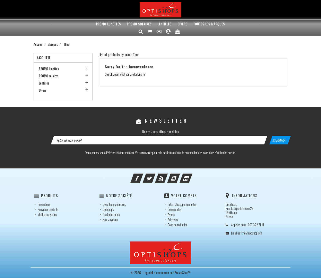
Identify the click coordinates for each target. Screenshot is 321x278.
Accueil (44, 57)
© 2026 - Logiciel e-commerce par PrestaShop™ (161, 272)
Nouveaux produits (48, 209)
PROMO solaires (139, 24)
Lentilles (165, 24)
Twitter (154, 176)
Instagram (191, 176)
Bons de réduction (178, 224)
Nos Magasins (110, 219)
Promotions (44, 204)
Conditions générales (114, 204)
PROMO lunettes (108, 24)
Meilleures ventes (47, 214)
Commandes (174, 209)
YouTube (179, 176)
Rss (167, 176)
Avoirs (171, 214)
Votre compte (184, 195)
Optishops (108, 209)
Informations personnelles (182, 204)
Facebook (142, 176)
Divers (182, 24)
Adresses (173, 219)
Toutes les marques (209, 24)
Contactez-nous (111, 214)
